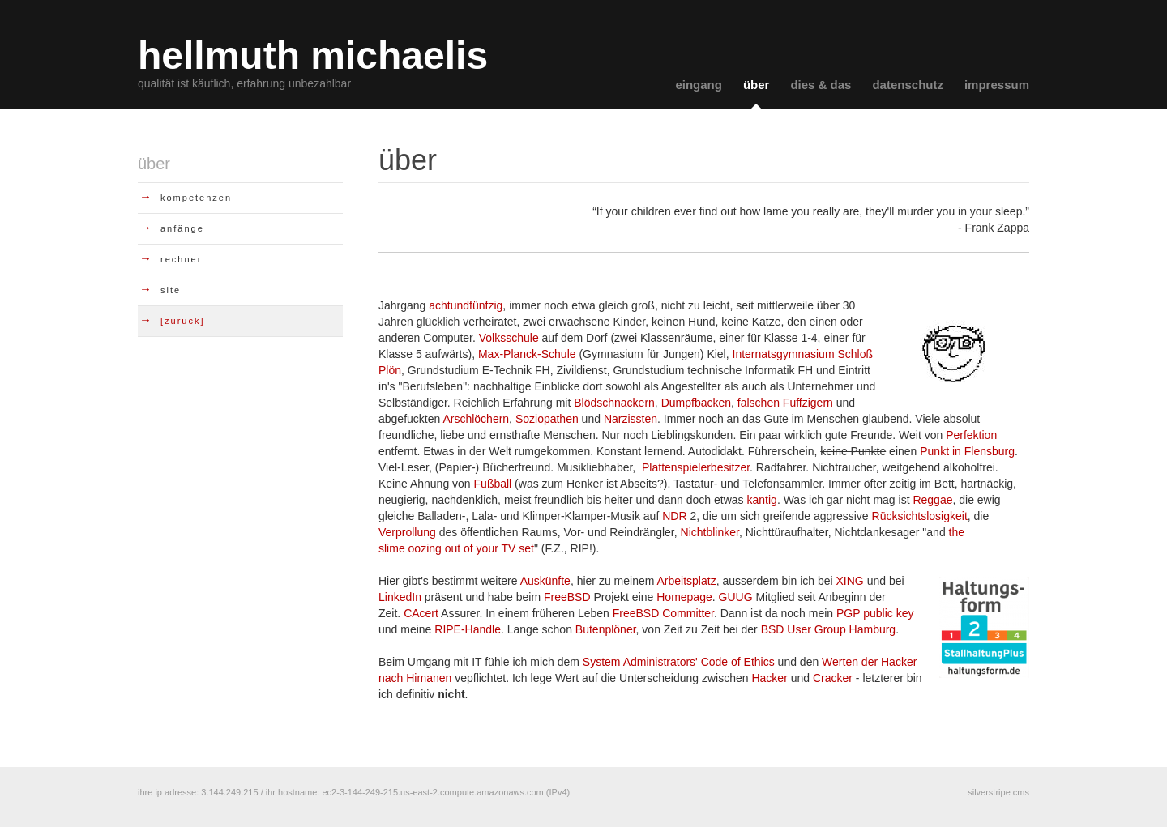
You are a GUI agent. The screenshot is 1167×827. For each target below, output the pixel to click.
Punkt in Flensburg (967, 451)
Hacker (769, 677)
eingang (698, 85)
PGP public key (874, 613)
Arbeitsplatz (686, 580)
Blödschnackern (614, 402)
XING (851, 580)
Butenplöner (605, 629)
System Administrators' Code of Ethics (679, 661)
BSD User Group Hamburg (828, 629)
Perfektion (971, 434)
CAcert (421, 613)
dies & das (820, 85)
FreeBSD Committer (663, 613)
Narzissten (630, 418)
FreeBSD (567, 596)
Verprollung (407, 532)
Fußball (493, 483)
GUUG (736, 596)
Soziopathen (547, 418)
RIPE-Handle (467, 629)
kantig (762, 499)
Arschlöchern (475, 418)
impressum (996, 85)
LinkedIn (399, 596)
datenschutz (907, 85)
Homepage (684, 596)
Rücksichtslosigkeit (920, 515)
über (756, 85)
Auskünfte (545, 580)
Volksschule (509, 337)
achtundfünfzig (465, 305)
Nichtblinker (710, 532)
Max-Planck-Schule (527, 353)
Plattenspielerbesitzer (696, 467)
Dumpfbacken (696, 402)
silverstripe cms (998, 792)
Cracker (833, 677)
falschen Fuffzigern (785, 402)
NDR (674, 515)
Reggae (932, 499)
